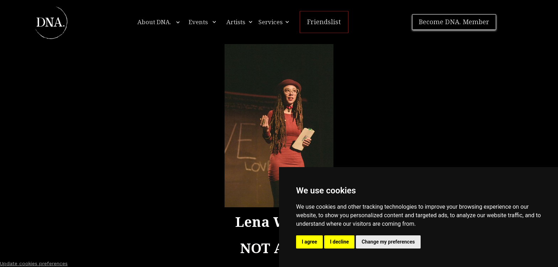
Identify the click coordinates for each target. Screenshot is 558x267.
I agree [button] (309, 242)
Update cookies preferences (34, 263)
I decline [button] (339, 242)
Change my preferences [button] (388, 242)
